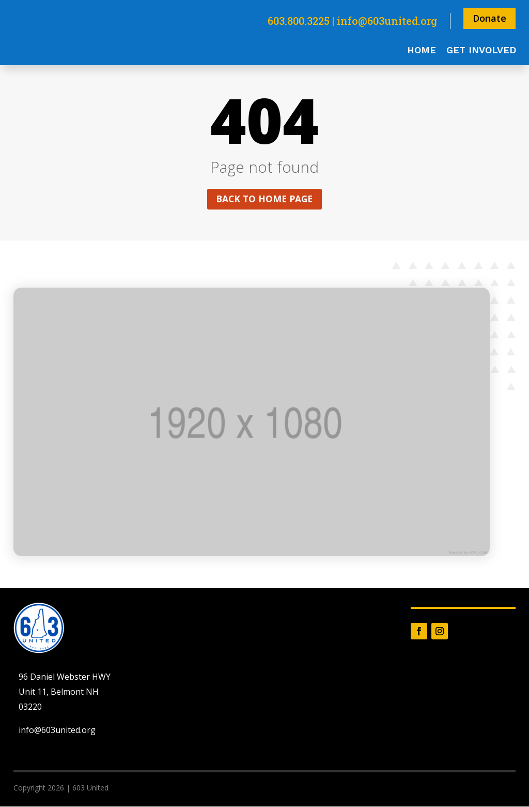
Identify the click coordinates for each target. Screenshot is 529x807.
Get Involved (481, 51)
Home (421, 51)
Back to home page (264, 199)
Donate (489, 18)
